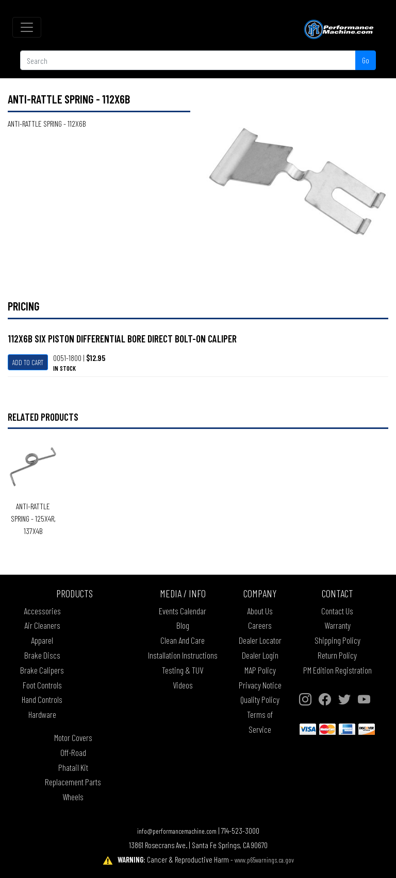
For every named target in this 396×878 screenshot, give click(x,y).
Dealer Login (260, 655)
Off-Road (73, 752)
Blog (182, 625)
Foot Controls (42, 685)
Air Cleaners (42, 625)
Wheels (73, 796)
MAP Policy (260, 670)
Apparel (42, 640)
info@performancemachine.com (177, 831)
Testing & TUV (182, 670)
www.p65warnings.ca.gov (264, 859)
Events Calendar (182, 611)
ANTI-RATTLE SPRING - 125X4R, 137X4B (33, 518)
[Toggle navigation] (26, 27)
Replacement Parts (73, 782)
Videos (183, 685)
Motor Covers (73, 737)
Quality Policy (259, 699)
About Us (260, 611)
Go (365, 60)
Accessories (42, 611)
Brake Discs (42, 655)
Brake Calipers (42, 670)
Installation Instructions (183, 655)
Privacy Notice (260, 685)
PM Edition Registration (337, 670)
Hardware (42, 714)
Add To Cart (27, 362)
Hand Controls (42, 699)
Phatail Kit (73, 767)
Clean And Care (182, 640)
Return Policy (337, 655)
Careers (260, 625)
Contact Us (337, 611)
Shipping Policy (337, 640)
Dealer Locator (260, 640)
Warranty (337, 625)
